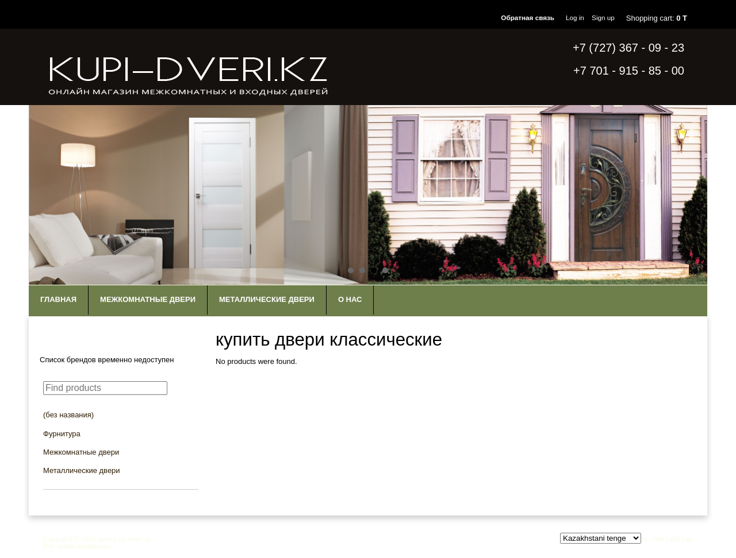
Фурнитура (61, 433)
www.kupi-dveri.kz (124, 538)
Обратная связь (527, 17)
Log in (575, 17)
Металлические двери (267, 299)
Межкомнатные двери (147, 299)
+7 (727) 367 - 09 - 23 (628, 47)
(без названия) (68, 414)
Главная (58, 299)
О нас (350, 299)
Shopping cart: (656, 18)
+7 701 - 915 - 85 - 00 (628, 70)
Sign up (603, 17)
